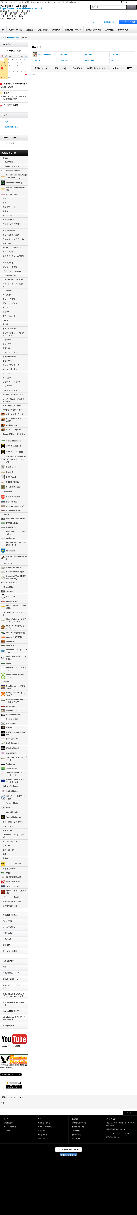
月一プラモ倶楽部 (10, 951)
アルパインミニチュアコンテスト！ (13, 986)
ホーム (6, 1119)
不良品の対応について (12, 979)
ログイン (96, 22)
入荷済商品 (42, 1130)
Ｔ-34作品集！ (8, 1026)
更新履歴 (6, 945)
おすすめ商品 (42, 1135)
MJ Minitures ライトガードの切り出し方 (14, 1018)
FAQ (4, 967)
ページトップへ (131, 1113)
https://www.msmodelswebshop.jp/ (21, 8)
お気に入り (7, 939)
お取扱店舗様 (8, 961)
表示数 (37, 68)
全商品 (5, 158)
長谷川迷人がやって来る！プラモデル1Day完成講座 (13, 995)
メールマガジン (9, 927)
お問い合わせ (8, 933)
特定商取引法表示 (10, 915)
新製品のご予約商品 (45, 1127)
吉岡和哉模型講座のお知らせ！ (13, 1003)
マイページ (7, 1130)
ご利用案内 (7, 921)
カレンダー (76, 1138)
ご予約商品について (11, 973)
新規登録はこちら (110, 22)
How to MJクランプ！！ (13, 1011)
